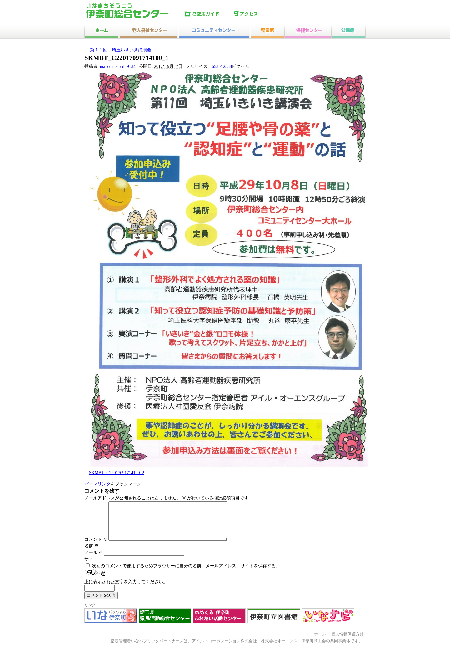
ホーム (320, 641)
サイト (91, 566)
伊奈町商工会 (314, 648)
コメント (96, 546)
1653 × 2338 (221, 66)
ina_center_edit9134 (117, 66)
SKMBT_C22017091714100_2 (116, 472)
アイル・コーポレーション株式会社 (224, 648)
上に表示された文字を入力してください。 (126, 589)
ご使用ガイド (207, 14)
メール (93, 560)
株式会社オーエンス (279, 648)
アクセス (257, 14)
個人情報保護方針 (347, 641)
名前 (91, 553)
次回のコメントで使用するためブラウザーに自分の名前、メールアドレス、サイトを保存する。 (186, 573)
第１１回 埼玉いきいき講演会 (117, 50)
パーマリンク (97, 484)
